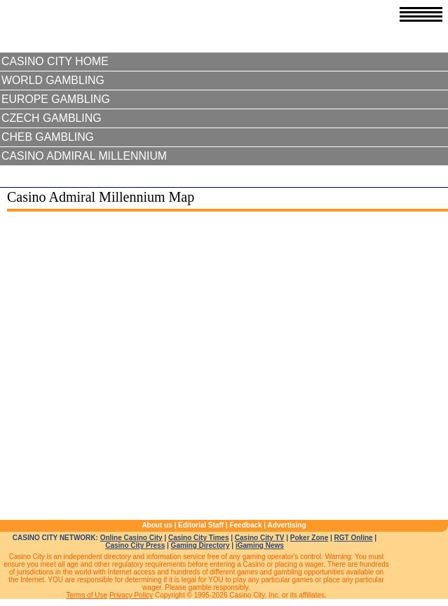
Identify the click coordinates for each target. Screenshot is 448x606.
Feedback (245, 525)
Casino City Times (198, 538)
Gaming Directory (200, 545)
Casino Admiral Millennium (84, 156)
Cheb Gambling (47, 137)
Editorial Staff (201, 525)
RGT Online (353, 538)
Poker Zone (309, 538)
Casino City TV (260, 538)
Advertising (287, 525)
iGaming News (260, 545)
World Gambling (52, 80)
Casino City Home (55, 61)
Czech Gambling (51, 118)
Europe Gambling (55, 99)
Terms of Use (86, 595)
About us (157, 525)
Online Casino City (131, 538)
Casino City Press (135, 545)
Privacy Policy (131, 595)
